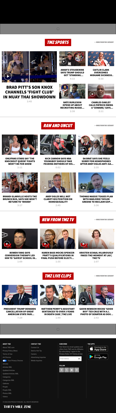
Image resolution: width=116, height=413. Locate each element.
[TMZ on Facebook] (4, 4)
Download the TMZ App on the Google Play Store (98, 357)
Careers (34, 354)
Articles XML (7, 367)
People (5, 387)
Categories (6, 377)
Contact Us (35, 347)
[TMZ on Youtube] (15, 4)
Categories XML (8, 380)
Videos (5, 397)
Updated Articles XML (10, 374)
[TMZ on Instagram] (20, 4)
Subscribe (79, 358)
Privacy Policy (64, 354)
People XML (7, 390)
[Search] (112, 15)
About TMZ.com (8, 347)
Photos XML (7, 393)
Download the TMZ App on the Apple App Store (98, 349)
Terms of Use (7, 354)
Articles (5, 364)
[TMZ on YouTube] (71, 370)
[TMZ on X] (9, 4)
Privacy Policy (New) (10, 351)
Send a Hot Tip (36, 351)
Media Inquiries (36, 361)
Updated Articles (9, 370)
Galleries (6, 383)
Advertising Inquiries (38, 357)
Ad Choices (7, 357)
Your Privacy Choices (13, 361)
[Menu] (3, 15)
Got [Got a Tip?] (7, 10)
